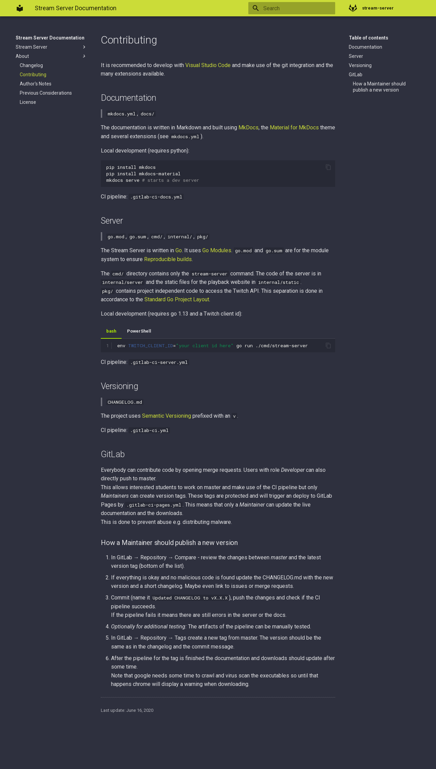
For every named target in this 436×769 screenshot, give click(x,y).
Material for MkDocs (294, 127)
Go (178, 250)
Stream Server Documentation (50, 38)
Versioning (360, 65)
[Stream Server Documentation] (20, 8)
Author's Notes (35, 83)
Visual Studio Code (208, 65)
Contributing (33, 74)
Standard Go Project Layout (176, 299)
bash (111, 331)
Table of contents (368, 38)
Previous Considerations (46, 93)
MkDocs (248, 127)
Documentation (365, 47)
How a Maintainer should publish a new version (379, 87)
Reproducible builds (168, 259)
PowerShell (139, 331)
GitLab (355, 74)
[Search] (295, 8)
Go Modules (216, 250)
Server (356, 56)
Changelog (31, 65)
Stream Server (51, 47)
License (28, 102)
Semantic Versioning (166, 416)
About (51, 56)
